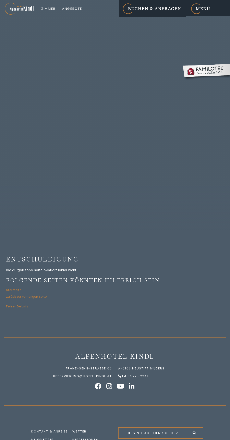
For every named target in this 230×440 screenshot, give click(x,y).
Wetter (79, 431)
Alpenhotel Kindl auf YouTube (121, 386)
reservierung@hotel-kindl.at (82, 376)
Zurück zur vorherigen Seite (26, 296)
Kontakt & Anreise (49, 431)
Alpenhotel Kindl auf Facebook (98, 386)
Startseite (14, 290)
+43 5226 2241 (135, 376)
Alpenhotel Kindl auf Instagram (109, 386)
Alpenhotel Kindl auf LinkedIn (132, 386)
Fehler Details (17, 306)
